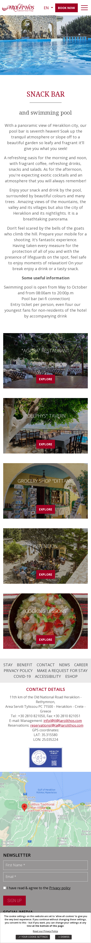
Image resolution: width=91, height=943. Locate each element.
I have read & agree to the (39, 888)
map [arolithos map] (45, 809)
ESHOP (71, 676)
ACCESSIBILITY (48, 676)
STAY (8, 664)
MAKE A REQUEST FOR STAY (62, 670)
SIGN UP (14, 900)
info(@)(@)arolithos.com (62, 720)
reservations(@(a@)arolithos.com (56, 725)
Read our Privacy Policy (45, 931)
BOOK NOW (66, 8)
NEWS (64, 664)
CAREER (81, 664)
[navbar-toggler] (84, 7)
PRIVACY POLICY (18, 670)
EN (47, 7)
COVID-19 (22, 676)
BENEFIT (24, 664)
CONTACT (46, 664)
